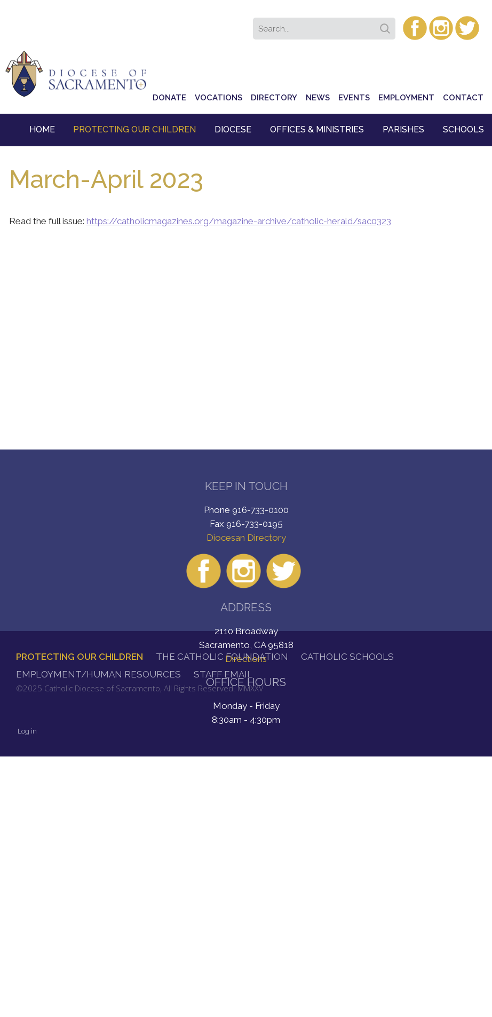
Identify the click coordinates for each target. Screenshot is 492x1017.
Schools (463, 129)
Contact (463, 98)
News (318, 98)
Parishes (403, 129)
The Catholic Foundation (222, 656)
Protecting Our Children (134, 129)
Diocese (233, 129)
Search (386, 25)
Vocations (218, 98)
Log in (27, 731)
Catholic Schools (347, 656)
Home (42, 129)
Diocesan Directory (246, 537)
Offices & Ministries (317, 129)
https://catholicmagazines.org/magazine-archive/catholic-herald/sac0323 (238, 221)
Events (354, 98)
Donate (169, 98)
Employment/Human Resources (98, 674)
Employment (406, 98)
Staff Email (223, 674)
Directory (274, 98)
